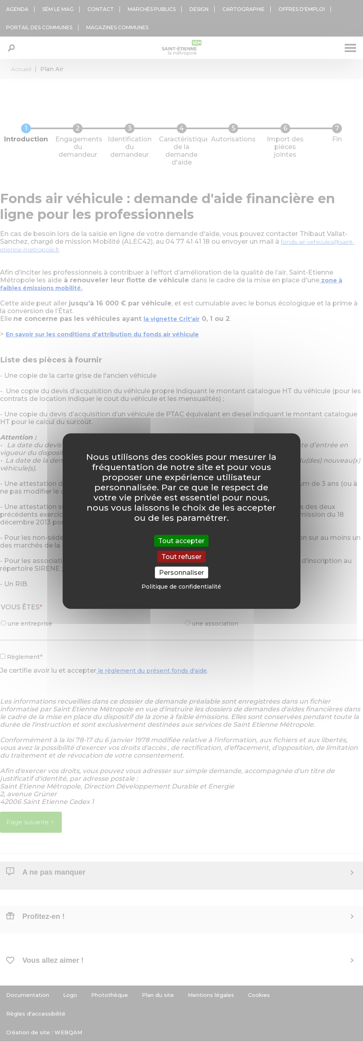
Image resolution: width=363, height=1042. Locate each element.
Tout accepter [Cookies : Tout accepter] (181, 540)
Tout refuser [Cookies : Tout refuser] (181, 556)
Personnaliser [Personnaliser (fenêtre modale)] (181, 572)
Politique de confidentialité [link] (181, 586)
